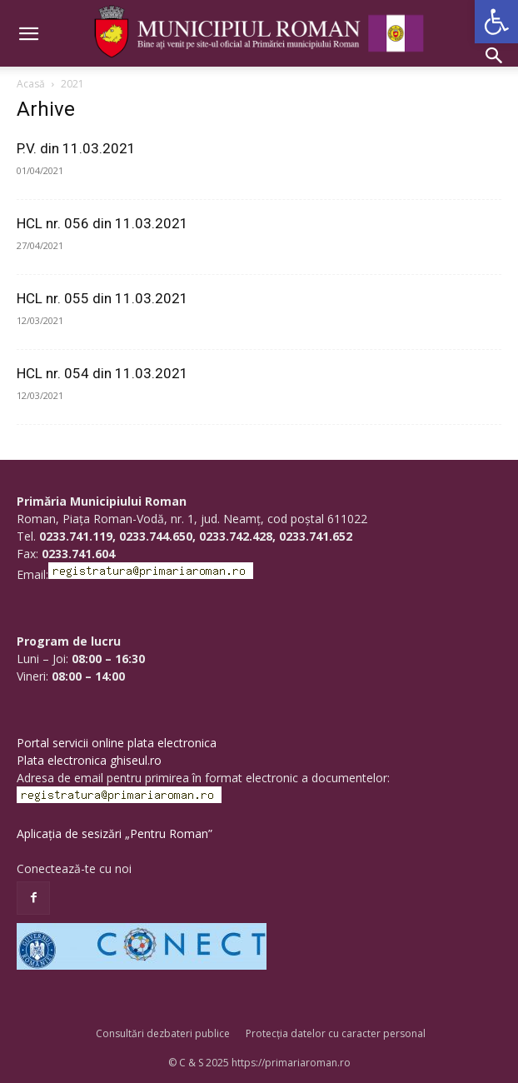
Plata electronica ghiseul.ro (89, 760)
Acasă (31, 84)
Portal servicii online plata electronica (117, 743)
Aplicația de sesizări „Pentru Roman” (114, 833)
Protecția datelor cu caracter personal (336, 1033)
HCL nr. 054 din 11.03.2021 (102, 373)
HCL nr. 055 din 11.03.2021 (102, 298)
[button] (496, 21)
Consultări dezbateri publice (163, 1033)
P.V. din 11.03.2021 (76, 148)
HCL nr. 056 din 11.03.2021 (102, 223)
